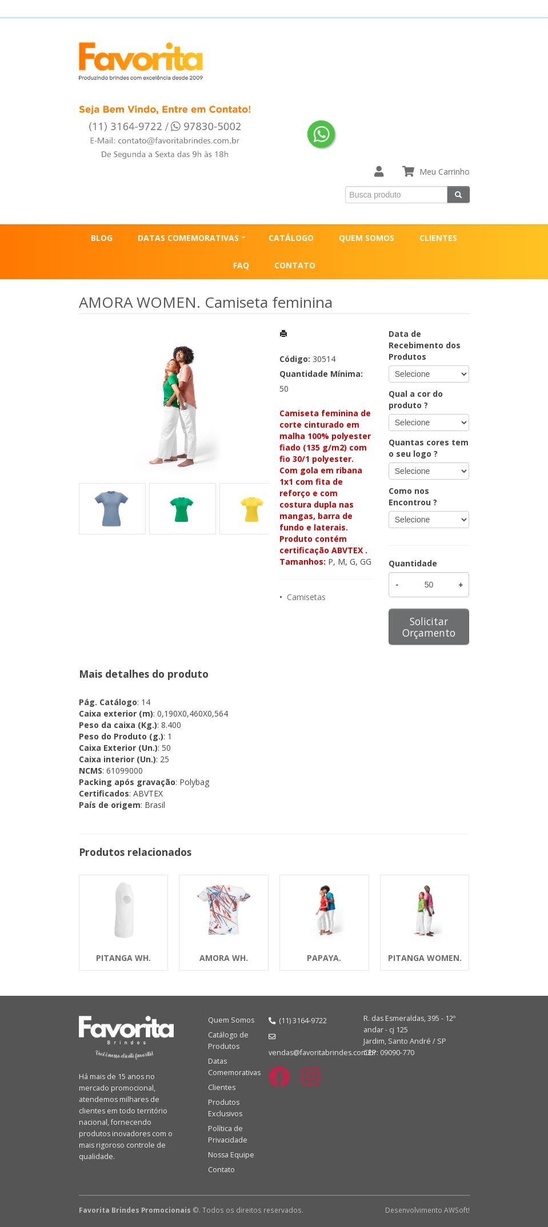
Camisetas (306, 597)
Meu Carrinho (444, 171)
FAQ (241, 265)
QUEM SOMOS (366, 237)
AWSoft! (457, 1209)
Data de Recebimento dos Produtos (425, 345)
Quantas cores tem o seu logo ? (429, 448)
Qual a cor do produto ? (416, 399)
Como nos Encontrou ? (413, 496)
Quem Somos (231, 1020)
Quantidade (413, 563)
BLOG (102, 237)
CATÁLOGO (291, 237)
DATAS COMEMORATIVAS (188, 237)
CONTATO (294, 265)
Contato (221, 1169)
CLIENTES (438, 237)
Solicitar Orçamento (428, 626)
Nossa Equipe (231, 1155)
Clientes (221, 1087)
